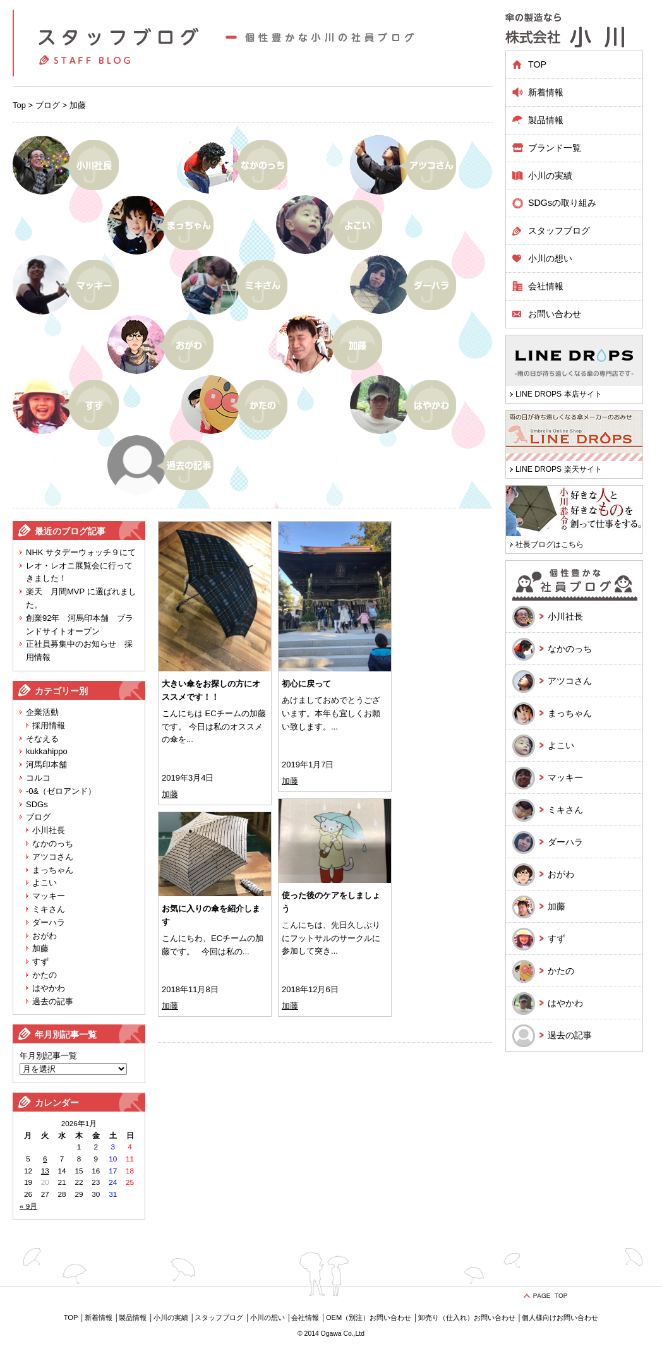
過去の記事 (52, 1001)
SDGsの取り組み (562, 203)
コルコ (38, 778)
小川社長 (48, 830)
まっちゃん (52, 870)
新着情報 (545, 92)
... (189, 739)
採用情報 (48, 725)
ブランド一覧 (554, 148)
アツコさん (52, 856)
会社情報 (545, 286)
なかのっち (52, 843)
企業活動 (42, 712)
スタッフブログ (559, 230)
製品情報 (133, 1317)
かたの (44, 975)
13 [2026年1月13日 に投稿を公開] (45, 1171)
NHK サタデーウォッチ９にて (81, 552)
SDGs (37, 804)
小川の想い (550, 258)
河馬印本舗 (46, 764)
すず (40, 961)
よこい (44, 882)
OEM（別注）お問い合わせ (368, 1317)
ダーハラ (48, 922)
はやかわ (48, 988)
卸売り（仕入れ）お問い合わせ (466, 1317)
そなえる (42, 738)
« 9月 (28, 1206)
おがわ (44, 935)
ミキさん (48, 909)
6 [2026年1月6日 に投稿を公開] (45, 1159)
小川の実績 (550, 176)
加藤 (40, 948)
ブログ (47, 105)
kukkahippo (47, 751)
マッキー (48, 896)
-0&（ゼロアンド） (61, 791)
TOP (537, 64)
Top (19, 105)
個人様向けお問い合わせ (560, 1317)
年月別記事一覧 (48, 1055)
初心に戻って (306, 683)
